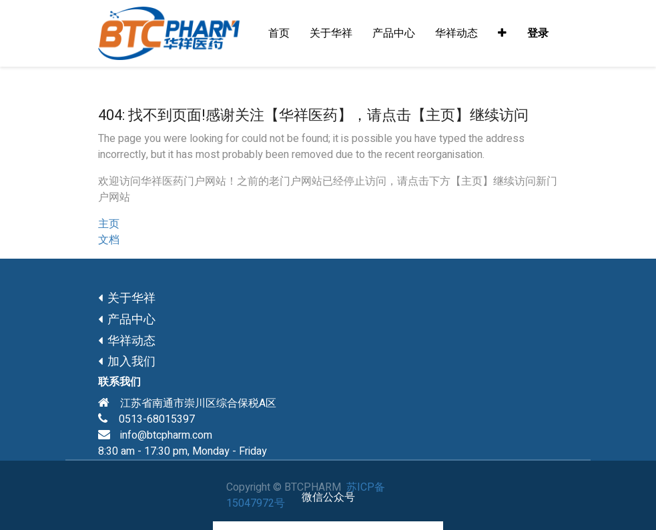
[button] (502, 33)
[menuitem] (279, 33)
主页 (108, 224)
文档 (108, 240)
